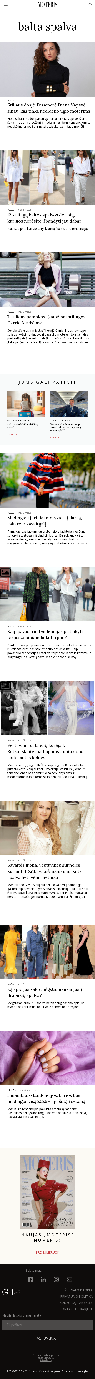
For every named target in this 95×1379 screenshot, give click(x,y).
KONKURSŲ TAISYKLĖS (76, 1303)
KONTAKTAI (68, 1309)
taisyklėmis (46, 1360)
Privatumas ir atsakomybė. (75, 1371)
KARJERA (86, 1309)
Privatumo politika (76, 1296)
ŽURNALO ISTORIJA (79, 1290)
